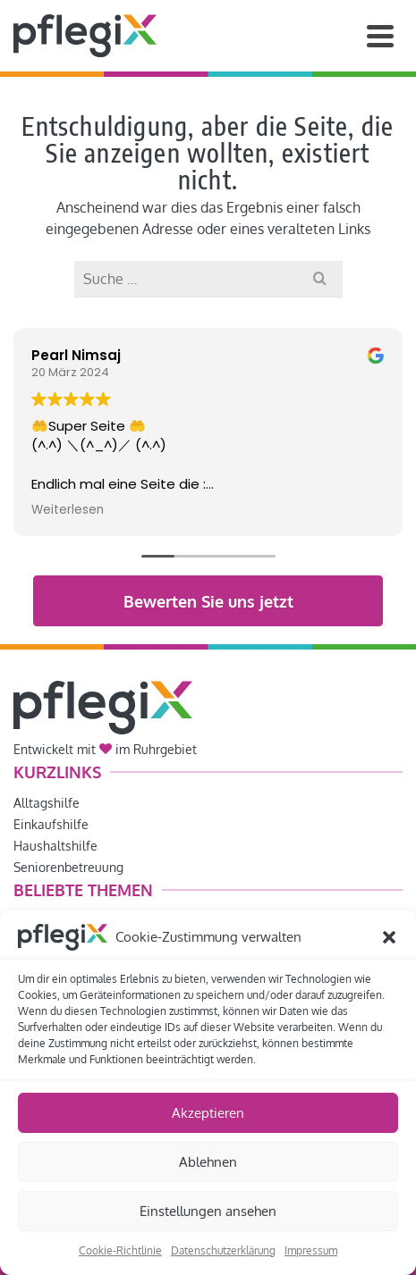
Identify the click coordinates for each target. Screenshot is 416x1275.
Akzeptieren (208, 1112)
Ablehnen (208, 1161)
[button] (389, 937)
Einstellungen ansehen (208, 1211)
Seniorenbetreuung (68, 867)
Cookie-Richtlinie (120, 1250)
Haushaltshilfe (55, 845)
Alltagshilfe (46, 802)
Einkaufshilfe (51, 824)
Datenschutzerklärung (223, 1250)
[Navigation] (380, 35)
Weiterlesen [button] (67, 510)
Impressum (310, 1250)
